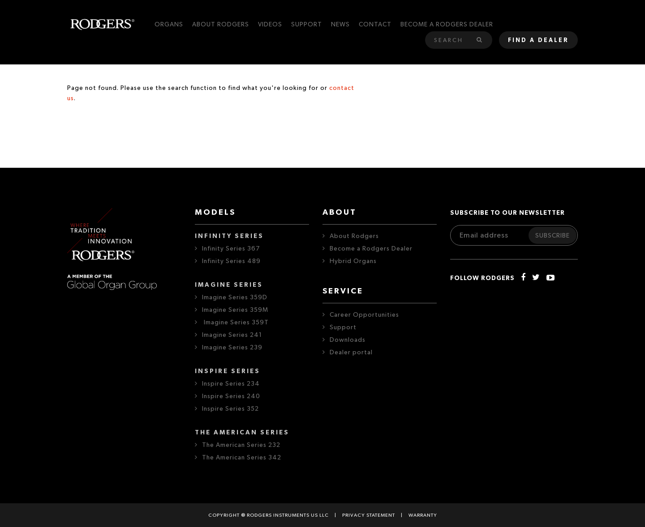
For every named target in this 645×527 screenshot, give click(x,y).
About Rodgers (354, 236)
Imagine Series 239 (232, 347)
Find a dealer (538, 40)
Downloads (348, 340)
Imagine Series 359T (235, 322)
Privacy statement (368, 515)
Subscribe (552, 236)
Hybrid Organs (353, 261)
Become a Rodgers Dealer (371, 249)
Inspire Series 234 (231, 384)
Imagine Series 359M (235, 310)
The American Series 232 (241, 445)
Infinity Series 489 (231, 261)
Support (343, 327)
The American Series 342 (241, 458)
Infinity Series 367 (231, 249)
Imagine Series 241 (232, 335)
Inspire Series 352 (230, 409)
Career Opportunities (364, 315)
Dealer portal (351, 352)
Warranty (422, 515)
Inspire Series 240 (231, 396)
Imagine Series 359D (234, 297)
